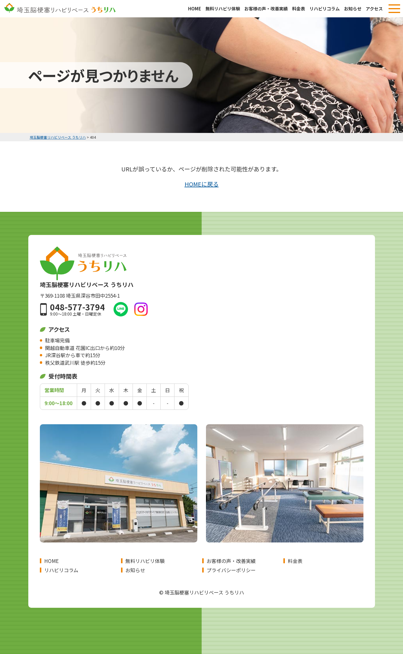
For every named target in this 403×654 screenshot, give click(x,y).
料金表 (298, 8)
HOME (194, 8)
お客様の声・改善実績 (266, 8)
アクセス (374, 8)
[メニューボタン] (394, 8)
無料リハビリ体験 (222, 8)
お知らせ (352, 8)
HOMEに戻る (202, 184)
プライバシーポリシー (231, 570)
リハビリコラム (324, 8)
